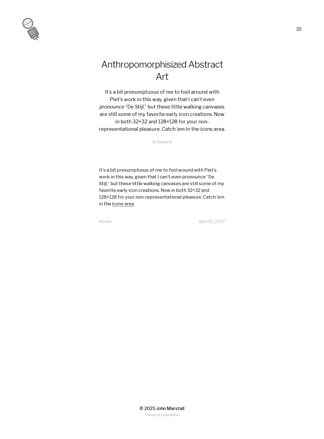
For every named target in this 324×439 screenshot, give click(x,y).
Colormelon (170, 415)
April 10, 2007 (212, 221)
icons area (212, 129)
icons (106, 221)
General (164, 142)
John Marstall (170, 408)
